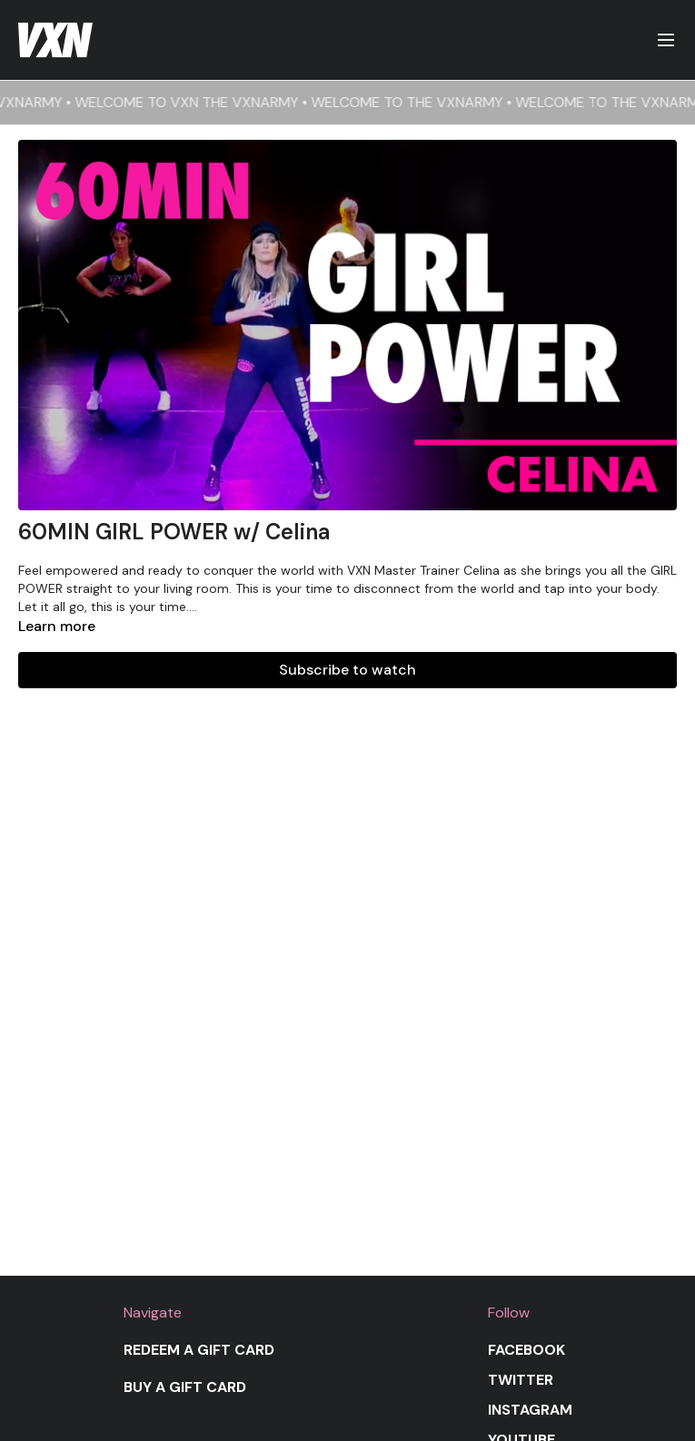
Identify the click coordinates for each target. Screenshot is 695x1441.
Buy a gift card (185, 1387)
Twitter (520, 1379)
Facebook (526, 1349)
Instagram (530, 1409)
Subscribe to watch (347, 669)
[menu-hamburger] (666, 40)
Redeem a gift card (199, 1349)
